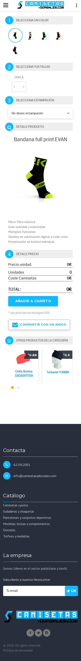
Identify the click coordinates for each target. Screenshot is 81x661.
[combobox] (40, 113)
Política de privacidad (17, 650)
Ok (71, 591)
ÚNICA (18, 77)
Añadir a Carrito (33, 301)
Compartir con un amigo (39, 325)
